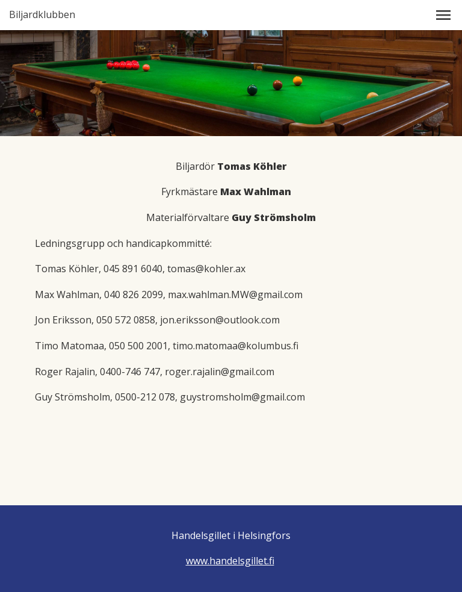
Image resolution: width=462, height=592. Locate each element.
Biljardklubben (42, 14)
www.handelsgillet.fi (230, 560)
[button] (443, 15)
